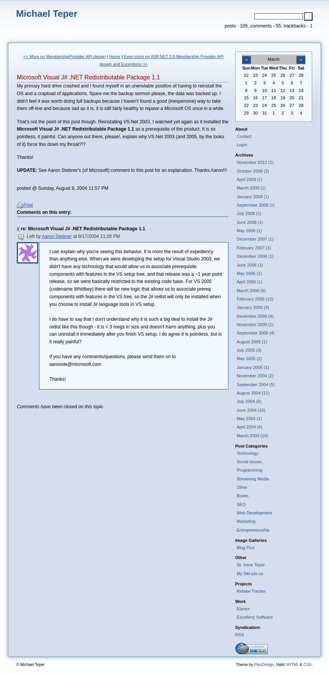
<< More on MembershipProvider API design (64, 56)
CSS (307, 665)
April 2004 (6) (249, 427)
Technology (248, 453)
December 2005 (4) (255, 316)
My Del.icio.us (250, 573)
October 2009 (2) (253, 171)
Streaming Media (253, 479)
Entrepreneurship (253, 530)
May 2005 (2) (249, 358)
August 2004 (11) (253, 393)
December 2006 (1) (255, 256)
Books (243, 495)
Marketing (246, 521)
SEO (241, 504)
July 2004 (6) (249, 401)
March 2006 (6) (251, 290)
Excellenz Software (255, 617)
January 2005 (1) (253, 367)
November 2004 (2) (255, 375)
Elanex (243, 608)
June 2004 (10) (251, 410)
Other (242, 487)
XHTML (291, 665)
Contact (244, 136)
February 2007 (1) (254, 248)
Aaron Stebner (57, 236)
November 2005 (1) (255, 324)
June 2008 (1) (250, 222)
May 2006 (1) (249, 273)
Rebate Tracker (251, 591)
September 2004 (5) (256, 384)
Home (115, 56)
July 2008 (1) (249, 213)
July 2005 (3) (249, 350)
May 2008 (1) (249, 230)
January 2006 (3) (253, 307)
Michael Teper (46, 13)
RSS (239, 634)
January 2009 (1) (253, 196)
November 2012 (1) (255, 162)
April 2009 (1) (249, 179)
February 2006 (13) (255, 299)
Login (242, 144)
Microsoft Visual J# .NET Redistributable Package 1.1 (88, 77)
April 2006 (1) (249, 282)
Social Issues (249, 461)
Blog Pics (246, 547)
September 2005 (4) (256, 333)
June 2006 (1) (250, 265)
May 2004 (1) (249, 418)
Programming (249, 470)
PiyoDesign (264, 665)
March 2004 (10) (252, 435)
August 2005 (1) (252, 341)
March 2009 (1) (251, 188)
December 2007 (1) (255, 239)
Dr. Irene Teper (251, 564)
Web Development (254, 513)
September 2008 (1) (256, 205)
